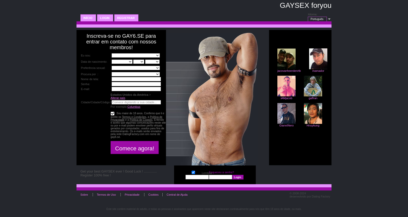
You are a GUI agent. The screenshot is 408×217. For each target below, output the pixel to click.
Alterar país (118, 97)
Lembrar (193, 172)
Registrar (126, 18)
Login (105, 18)
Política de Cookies (141, 119)
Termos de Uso (107, 194)
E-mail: (85, 89)
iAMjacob (286, 98)
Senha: (86, 84)
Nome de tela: (90, 79)
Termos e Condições (134, 117)
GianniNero (286, 125)
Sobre (84, 194)
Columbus (134, 106)
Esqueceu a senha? (222, 172)
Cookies (153, 194)
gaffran (313, 98)
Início (88, 18)
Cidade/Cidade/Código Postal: (100, 102)
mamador (318, 70)
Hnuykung (313, 125)
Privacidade (132, 194)
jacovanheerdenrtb (289, 70)
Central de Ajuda (177, 194)
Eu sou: (86, 55)
